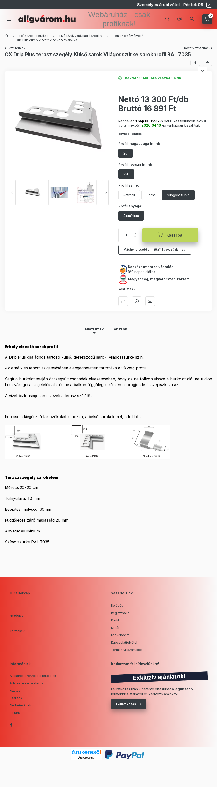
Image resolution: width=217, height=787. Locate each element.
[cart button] (207, 19)
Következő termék (197, 48)
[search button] (167, 19)
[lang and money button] (179, 19)
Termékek (17, 631)
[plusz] (135, 233)
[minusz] (135, 236)
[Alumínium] (131, 216)
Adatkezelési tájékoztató (28, 683)
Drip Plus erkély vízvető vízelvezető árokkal (47, 40)
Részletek (125, 289)
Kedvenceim (120, 635)
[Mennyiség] (126, 235)
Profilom (117, 620)
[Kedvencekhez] (202, 70)
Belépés (117, 605)
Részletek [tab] (94, 329)
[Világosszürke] (178, 195)
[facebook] (195, 63)
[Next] (106, 192)
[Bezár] (209, 5)
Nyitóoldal (17, 615)
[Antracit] (129, 195)
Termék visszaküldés (127, 650)
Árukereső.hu (86, 757)
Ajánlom (150, 301)
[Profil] (191, 19)
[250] (126, 174)
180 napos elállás (141, 272)
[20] (125, 153)
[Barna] (151, 195)
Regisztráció (120, 613)
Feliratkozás (126, 704)
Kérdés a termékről (136, 301)
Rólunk (15, 713)
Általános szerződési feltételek (33, 676)
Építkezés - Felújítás (33, 35)
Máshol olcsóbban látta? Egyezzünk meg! (154, 249)
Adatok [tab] (120, 329)
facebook (11, 725)
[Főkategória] (6, 36)
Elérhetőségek (20, 705)
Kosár (115, 628)
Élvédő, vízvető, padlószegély (80, 35)
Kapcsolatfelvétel (124, 642)
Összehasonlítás (123, 301)
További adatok (130, 133)
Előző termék (16, 48)
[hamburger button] (9, 19)
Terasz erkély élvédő (128, 35)
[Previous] (13, 192)
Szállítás (16, 698)
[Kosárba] (170, 235)
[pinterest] (207, 63)
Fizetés (15, 690)
